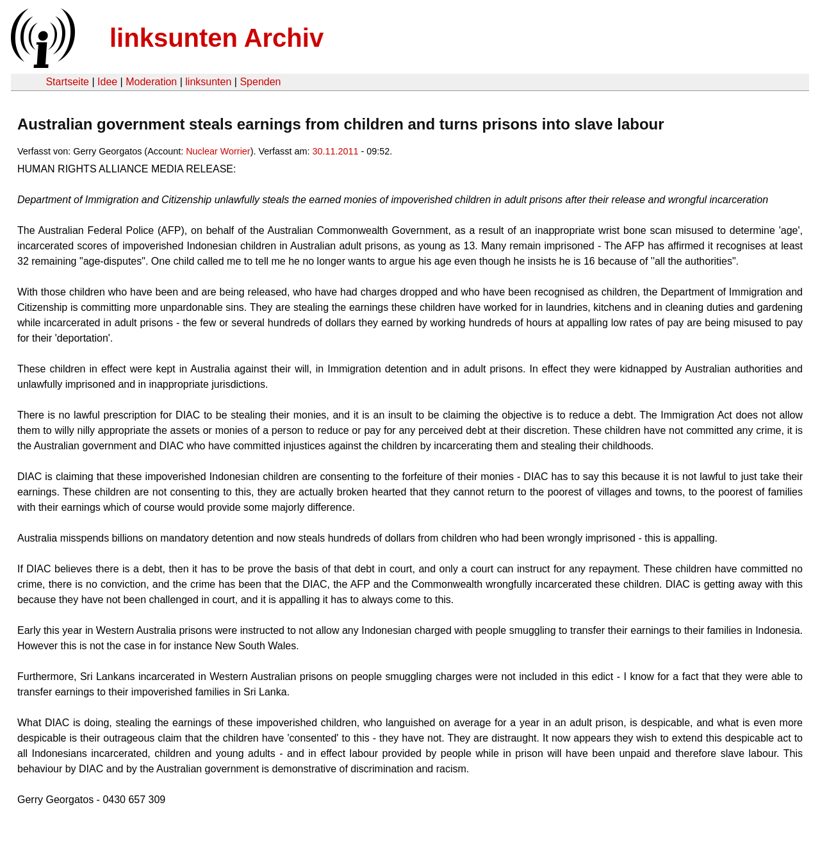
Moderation (151, 81)
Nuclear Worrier (218, 151)
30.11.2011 (335, 151)
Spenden (260, 81)
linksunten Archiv (217, 38)
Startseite (67, 81)
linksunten (208, 81)
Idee (107, 81)
